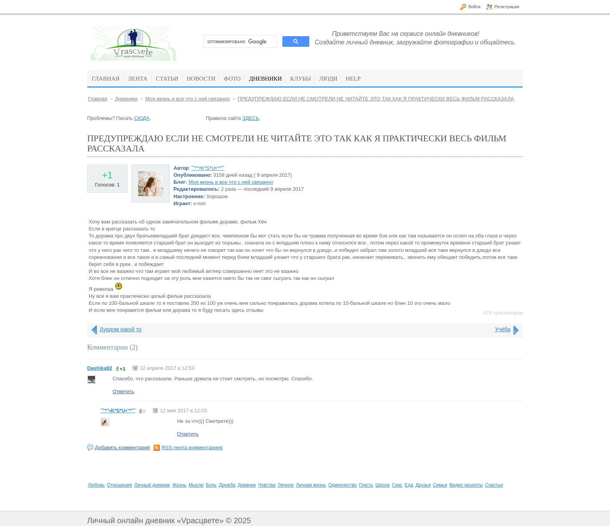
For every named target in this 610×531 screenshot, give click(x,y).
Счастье (494, 485)
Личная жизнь (311, 485)
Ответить (124, 391)
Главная (97, 99)
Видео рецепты (466, 485)
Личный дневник (152, 485)
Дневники (126, 99)
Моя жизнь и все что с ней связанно (187, 99)
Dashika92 (99, 368)
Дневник (247, 485)
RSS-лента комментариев (192, 447)
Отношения (119, 485)
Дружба (227, 485)
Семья (440, 485)
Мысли (196, 485)
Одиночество (342, 485)
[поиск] (239, 41)
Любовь (96, 485)
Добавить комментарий (122, 447)
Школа (382, 485)
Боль (211, 485)
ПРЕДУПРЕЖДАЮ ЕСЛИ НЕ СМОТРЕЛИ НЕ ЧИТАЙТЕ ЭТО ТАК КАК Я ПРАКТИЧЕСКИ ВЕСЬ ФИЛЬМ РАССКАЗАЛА (376, 99)
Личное (286, 485)
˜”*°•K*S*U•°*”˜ (208, 168)
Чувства (266, 485)
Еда (409, 485)
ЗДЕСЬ (250, 118)
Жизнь (179, 485)
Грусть (366, 485)
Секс (397, 485)
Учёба (502, 329)
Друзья (423, 485)
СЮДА (141, 118)
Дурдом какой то (121, 329)
